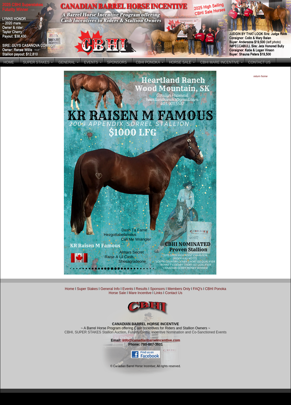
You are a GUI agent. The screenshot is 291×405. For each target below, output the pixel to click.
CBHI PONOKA (148, 62)
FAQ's (197, 289)
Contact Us (173, 293)
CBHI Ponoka (215, 289)
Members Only (179, 289)
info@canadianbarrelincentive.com (151, 340)
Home (69, 289)
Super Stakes (87, 289)
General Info (110, 289)
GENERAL (66, 62)
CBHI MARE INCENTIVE (219, 62)
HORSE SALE (180, 62)
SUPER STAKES (36, 62)
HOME (8, 62)
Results (142, 289)
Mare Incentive (140, 293)
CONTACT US (259, 62)
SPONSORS (117, 62)
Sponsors (157, 289)
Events (127, 289)
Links (157, 293)
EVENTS (91, 62)
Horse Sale (117, 293)
